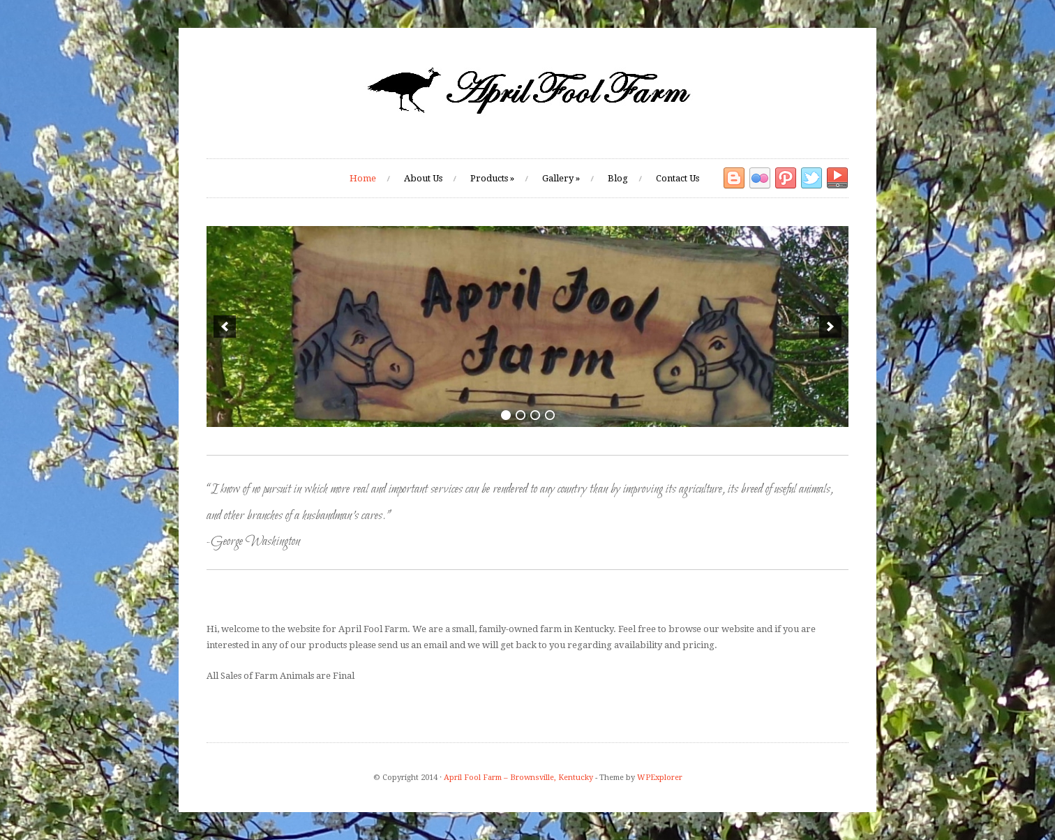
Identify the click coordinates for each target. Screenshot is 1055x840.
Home (363, 178)
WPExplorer (659, 777)
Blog (618, 178)
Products (492, 178)
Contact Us (677, 178)
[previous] (225, 326)
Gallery (561, 178)
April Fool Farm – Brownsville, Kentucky (518, 777)
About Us (423, 178)
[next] (830, 326)
